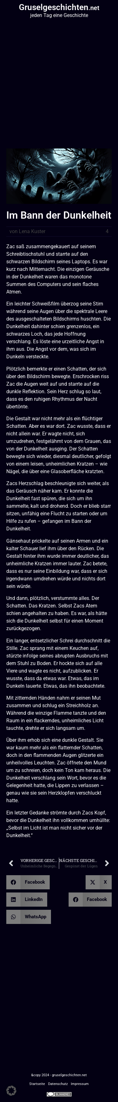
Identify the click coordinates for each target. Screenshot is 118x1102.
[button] (28, 882)
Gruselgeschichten (59, 7)
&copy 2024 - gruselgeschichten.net (59, 1075)
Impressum (80, 1084)
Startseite (37, 1084)
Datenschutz (58, 1084)
